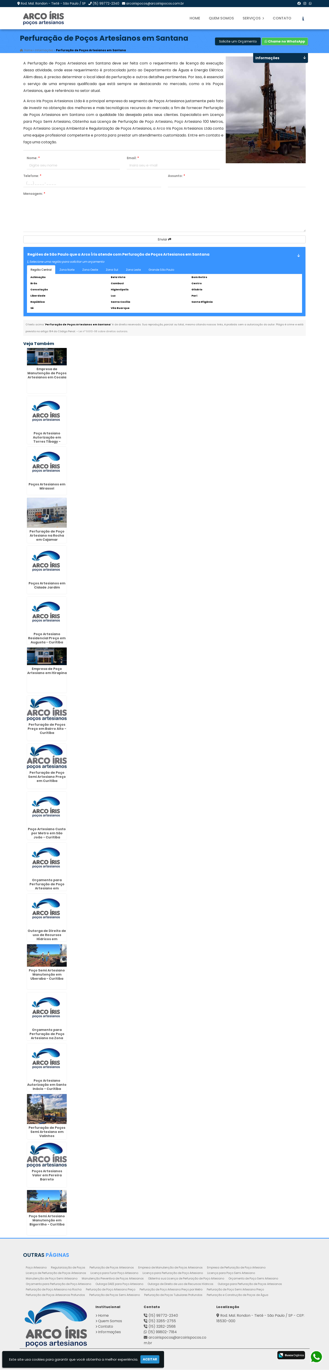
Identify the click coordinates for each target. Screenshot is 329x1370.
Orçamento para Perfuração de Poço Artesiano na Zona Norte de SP (46, 1036)
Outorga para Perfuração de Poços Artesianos (250, 1284)
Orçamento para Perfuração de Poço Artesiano (58, 1284)
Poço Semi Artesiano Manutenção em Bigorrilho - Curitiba (47, 1220)
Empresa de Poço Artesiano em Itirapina (47, 670)
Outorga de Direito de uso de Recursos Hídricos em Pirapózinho (47, 937)
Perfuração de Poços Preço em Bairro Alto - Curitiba (47, 728)
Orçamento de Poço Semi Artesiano (253, 1279)
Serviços (253, 18)
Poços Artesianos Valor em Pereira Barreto (47, 1175)
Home (195, 18)
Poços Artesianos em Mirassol (47, 486)
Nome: (33, 158)
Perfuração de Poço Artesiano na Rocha (54, 1290)
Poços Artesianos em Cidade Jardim (47, 585)
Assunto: (176, 176)
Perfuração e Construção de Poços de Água (237, 1295)
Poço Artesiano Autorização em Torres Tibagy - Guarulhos (47, 439)
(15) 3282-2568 (162, 1326)
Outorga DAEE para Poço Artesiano (119, 1284)
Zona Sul (112, 270)
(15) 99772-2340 (106, 3)
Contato (282, 18)
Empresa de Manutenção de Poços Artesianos (170, 1268)
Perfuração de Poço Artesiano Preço (110, 1290)
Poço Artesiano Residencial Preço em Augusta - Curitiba (47, 638)
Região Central (41, 270)
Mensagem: (34, 193)
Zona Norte (66, 270)
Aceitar (150, 1359)
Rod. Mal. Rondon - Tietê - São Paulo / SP (53, 3)
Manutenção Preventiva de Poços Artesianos (113, 1279)
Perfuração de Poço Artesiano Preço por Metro (171, 1290)
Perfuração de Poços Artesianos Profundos (55, 1295)
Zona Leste (133, 270)
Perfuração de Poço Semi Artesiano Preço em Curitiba (47, 776)
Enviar (164, 239)
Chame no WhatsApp (285, 41)
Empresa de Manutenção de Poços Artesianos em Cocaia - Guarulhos (46, 375)
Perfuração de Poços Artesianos (112, 1268)
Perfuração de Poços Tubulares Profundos (173, 1295)
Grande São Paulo (161, 270)
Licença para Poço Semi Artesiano (231, 1273)
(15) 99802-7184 (162, 1332)
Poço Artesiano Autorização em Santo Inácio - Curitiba (46, 1084)
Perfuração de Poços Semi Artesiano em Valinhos (47, 1132)
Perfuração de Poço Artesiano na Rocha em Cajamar (46, 535)
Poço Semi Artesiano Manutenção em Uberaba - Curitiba (47, 974)
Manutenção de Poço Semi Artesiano (51, 1279)
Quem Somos (221, 18)
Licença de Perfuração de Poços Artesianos (56, 1273)
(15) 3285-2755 (162, 1321)
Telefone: (32, 176)
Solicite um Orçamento (238, 41)
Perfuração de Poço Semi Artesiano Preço (235, 1290)
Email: (133, 158)
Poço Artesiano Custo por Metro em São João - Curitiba (47, 833)
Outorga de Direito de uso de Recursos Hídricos (180, 1284)
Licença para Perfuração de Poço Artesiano (173, 1273)
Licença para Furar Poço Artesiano (114, 1273)
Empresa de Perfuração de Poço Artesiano (236, 1268)
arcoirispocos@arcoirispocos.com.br (155, 3)
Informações (109, 1332)
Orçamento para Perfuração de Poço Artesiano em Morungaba (46, 886)
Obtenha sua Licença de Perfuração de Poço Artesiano (186, 1279)
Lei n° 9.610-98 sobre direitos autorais (103, 331)
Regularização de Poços (68, 1268)
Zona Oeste (90, 270)
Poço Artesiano (36, 1268)
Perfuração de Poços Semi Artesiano (114, 1295)
